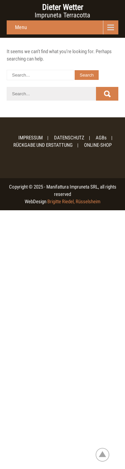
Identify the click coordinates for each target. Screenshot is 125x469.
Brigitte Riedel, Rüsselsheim (73, 202)
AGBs (101, 138)
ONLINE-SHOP (98, 145)
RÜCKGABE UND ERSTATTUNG (43, 145)
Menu (21, 27)
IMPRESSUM (30, 138)
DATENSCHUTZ (69, 138)
